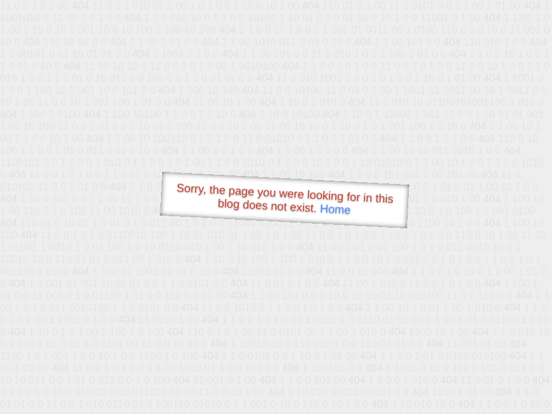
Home (335, 209)
